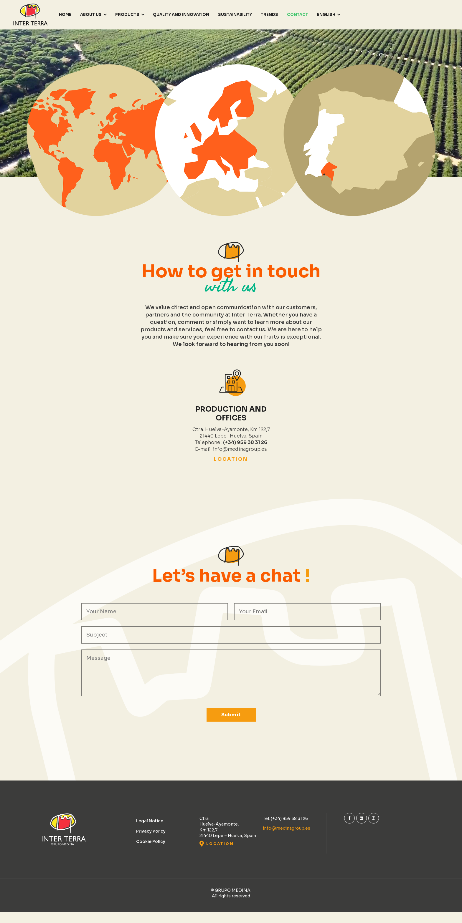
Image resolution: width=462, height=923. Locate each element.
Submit (231, 715)
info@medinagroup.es (286, 828)
